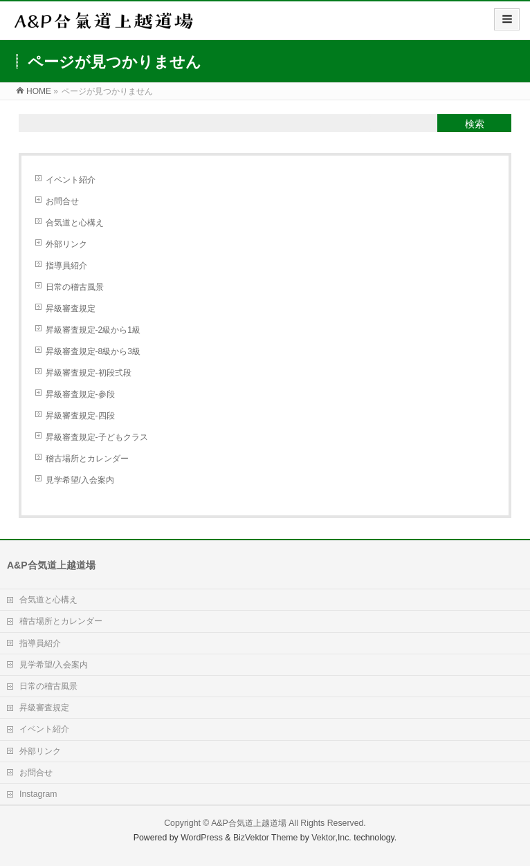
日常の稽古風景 (75, 287)
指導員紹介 (66, 265)
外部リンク (66, 244)
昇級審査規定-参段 (80, 394)
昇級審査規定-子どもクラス (97, 437)
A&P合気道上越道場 (248, 823)
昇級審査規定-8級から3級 (93, 351)
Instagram (38, 794)
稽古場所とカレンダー (87, 458)
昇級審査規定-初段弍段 (88, 373)
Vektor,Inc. (331, 837)
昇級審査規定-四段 (80, 416)
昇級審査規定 (70, 308)
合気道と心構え (75, 223)
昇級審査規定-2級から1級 (93, 330)
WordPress (202, 837)
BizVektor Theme (265, 837)
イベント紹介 (70, 180)
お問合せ (62, 201)
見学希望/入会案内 (80, 480)
